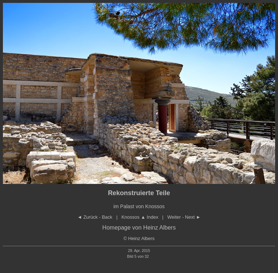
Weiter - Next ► (184, 217)
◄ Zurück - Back (95, 217)
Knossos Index (139, 217)
